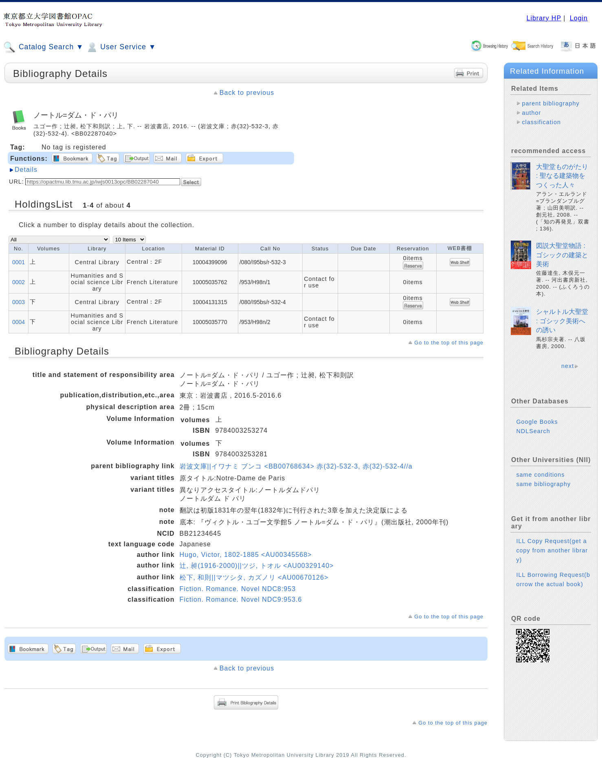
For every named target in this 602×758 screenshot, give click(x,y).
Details (26, 169)
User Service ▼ (121, 47)
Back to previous (247, 92)
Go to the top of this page (448, 343)
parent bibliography (550, 103)
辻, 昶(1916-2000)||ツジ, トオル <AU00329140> (257, 565)
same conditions (540, 474)
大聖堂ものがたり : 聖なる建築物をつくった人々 (562, 175)
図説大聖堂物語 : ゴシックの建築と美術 (562, 254)
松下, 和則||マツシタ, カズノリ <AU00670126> (254, 577)
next (567, 366)
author (531, 113)
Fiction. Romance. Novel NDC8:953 (238, 588)
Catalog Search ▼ (43, 47)
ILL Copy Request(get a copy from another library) (552, 550)
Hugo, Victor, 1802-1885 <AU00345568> (246, 554)
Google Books (537, 421)
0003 (18, 302)
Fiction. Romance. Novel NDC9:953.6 (241, 599)
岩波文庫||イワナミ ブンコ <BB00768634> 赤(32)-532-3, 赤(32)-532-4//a (296, 466)
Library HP (543, 18)
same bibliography (543, 484)
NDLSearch (533, 431)
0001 (18, 262)
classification (541, 122)
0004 (18, 322)
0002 (18, 282)
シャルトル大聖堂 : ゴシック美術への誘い (562, 320)
